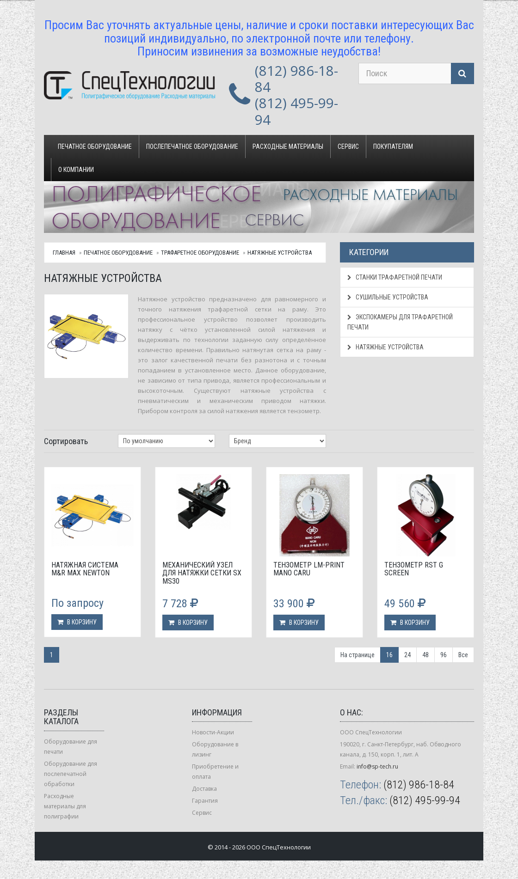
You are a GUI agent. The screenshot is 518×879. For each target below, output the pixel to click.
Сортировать (66, 441)
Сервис (348, 146)
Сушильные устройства (387, 297)
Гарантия (205, 801)
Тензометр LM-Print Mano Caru (309, 569)
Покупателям (393, 146)
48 (425, 655)
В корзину (77, 622)
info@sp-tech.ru (377, 766)
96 (443, 655)
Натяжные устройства (279, 252)
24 (407, 655)
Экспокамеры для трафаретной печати (400, 322)
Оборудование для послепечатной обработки (70, 774)
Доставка (204, 789)
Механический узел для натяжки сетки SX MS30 (201, 573)
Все (463, 655)
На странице (357, 655)
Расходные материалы (288, 146)
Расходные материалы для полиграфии (65, 806)
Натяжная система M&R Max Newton (84, 569)
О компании (76, 169)
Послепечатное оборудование (192, 146)
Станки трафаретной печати (394, 277)
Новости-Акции (213, 732)
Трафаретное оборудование (200, 252)
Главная (64, 252)
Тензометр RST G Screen (413, 569)
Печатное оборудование (95, 146)
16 (389, 655)
